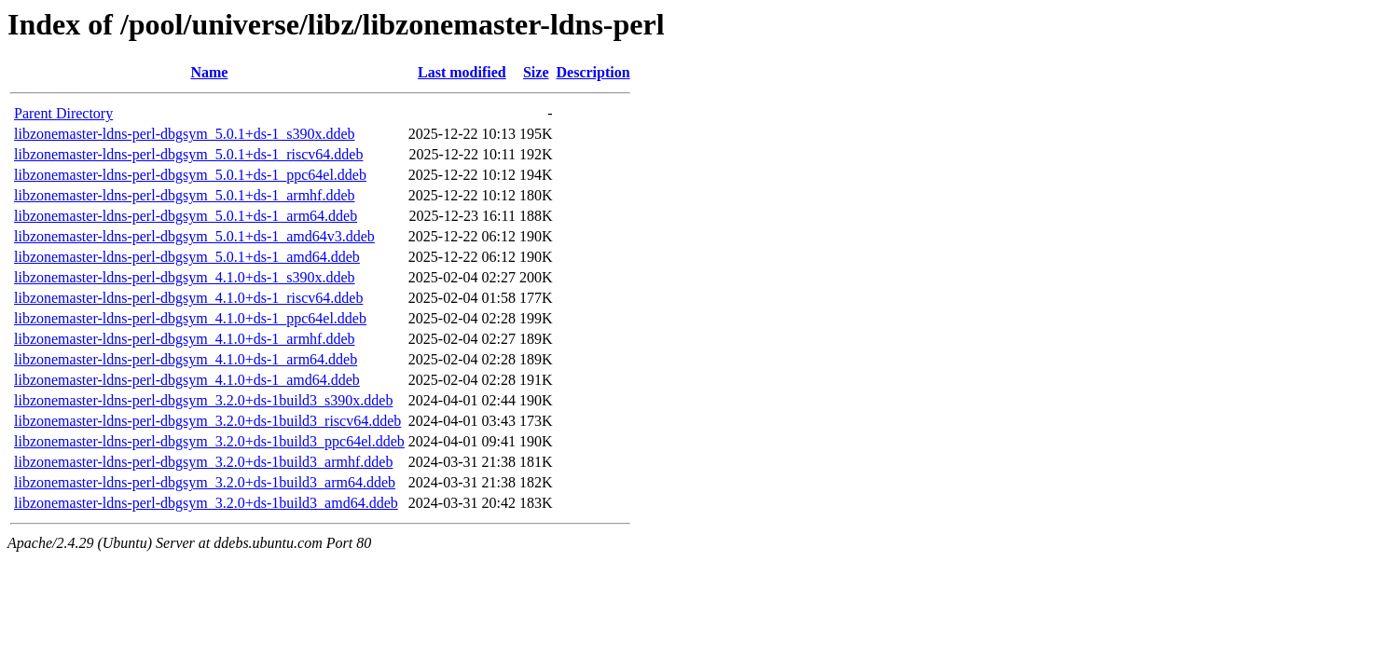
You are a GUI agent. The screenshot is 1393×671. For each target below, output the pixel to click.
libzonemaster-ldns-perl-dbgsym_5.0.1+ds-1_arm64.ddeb (185, 216)
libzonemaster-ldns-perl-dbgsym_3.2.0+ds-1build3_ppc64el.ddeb (209, 441)
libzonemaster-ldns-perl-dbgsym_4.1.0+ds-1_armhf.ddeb (184, 339)
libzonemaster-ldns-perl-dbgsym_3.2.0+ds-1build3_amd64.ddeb (206, 503)
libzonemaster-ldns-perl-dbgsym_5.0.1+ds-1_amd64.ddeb (187, 257)
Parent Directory (63, 113)
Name (209, 72)
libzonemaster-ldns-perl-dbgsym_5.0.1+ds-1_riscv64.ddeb (188, 154)
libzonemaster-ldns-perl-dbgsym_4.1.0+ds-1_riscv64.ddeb (188, 298)
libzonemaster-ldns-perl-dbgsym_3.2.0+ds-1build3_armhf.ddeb (203, 462)
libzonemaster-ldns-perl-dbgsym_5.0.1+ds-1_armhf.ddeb (184, 195)
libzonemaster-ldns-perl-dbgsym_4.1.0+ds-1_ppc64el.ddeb (190, 318)
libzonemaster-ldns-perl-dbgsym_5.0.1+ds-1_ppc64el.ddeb (190, 175)
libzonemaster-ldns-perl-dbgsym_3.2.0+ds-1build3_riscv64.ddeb (207, 421)
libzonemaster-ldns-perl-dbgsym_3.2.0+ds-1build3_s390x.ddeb (203, 400)
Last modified (462, 72)
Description (593, 72)
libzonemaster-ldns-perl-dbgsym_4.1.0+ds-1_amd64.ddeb (187, 380)
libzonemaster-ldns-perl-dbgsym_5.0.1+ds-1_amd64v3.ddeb (194, 236)
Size (536, 72)
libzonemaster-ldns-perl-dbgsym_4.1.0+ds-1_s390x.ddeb (184, 277)
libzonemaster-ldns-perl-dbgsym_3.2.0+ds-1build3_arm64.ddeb (204, 482)
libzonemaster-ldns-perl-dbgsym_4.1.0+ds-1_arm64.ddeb (185, 359)
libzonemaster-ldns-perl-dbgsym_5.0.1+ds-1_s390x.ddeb (184, 134)
